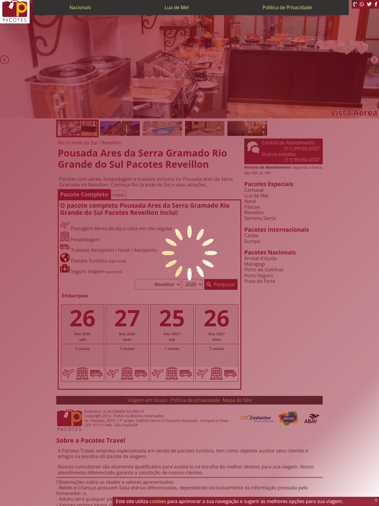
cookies (158, 501)
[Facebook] (376, 4)
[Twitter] (369, 4)
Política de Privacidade (287, 7)
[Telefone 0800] (355, 4)
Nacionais (80, 7)
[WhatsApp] (361, 4)
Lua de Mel (177, 7)
